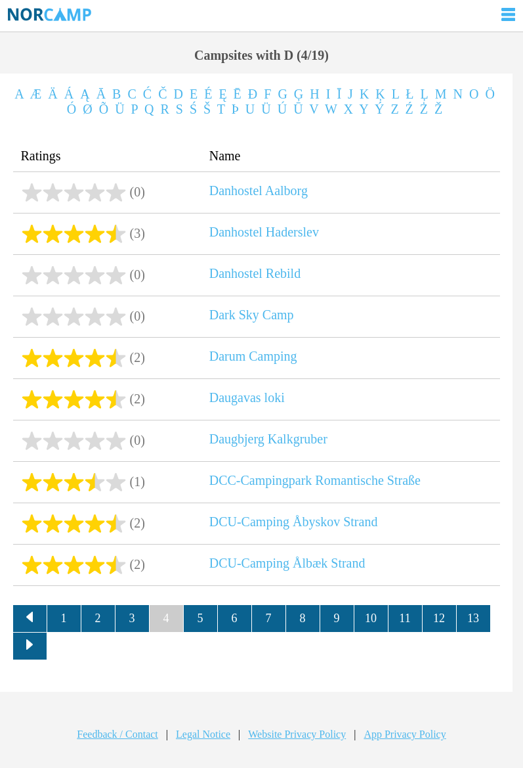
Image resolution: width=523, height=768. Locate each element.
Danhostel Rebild (255, 273)
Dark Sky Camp (251, 314)
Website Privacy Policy (297, 734)
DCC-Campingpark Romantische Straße (315, 480)
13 (473, 618)
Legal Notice (203, 734)
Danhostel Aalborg (258, 190)
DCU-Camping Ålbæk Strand (287, 563)
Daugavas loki (247, 397)
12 (439, 618)
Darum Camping (253, 356)
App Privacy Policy (405, 734)
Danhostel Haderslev (264, 232)
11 (404, 618)
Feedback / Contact (117, 734)
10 (371, 618)
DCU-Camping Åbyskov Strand (293, 521)
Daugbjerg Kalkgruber (268, 439)
